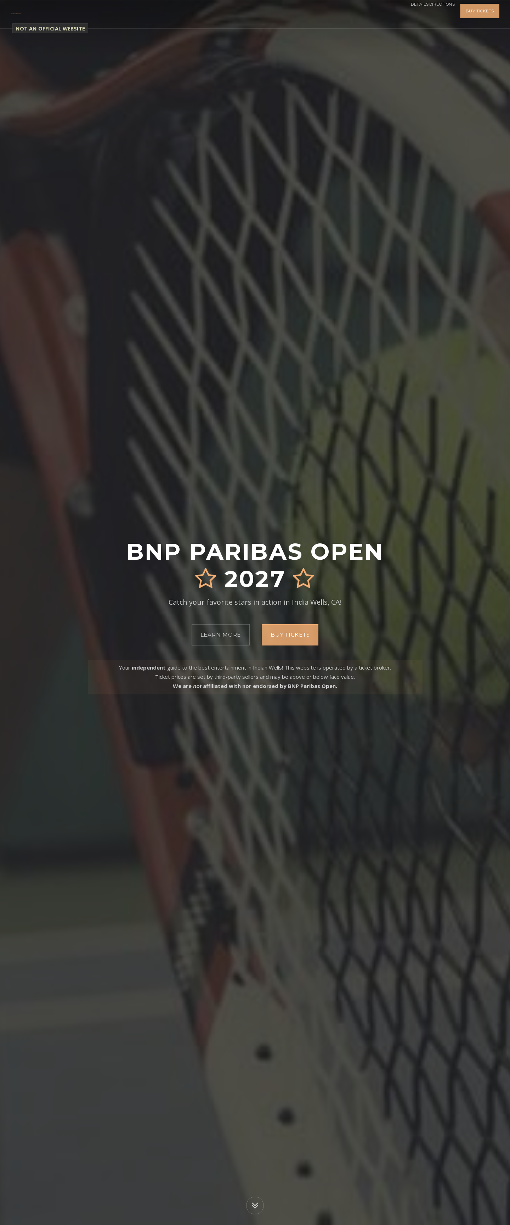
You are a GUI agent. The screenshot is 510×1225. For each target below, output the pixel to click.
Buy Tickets (480, 14)
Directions (437, 14)
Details (405, 14)
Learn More (220, 634)
